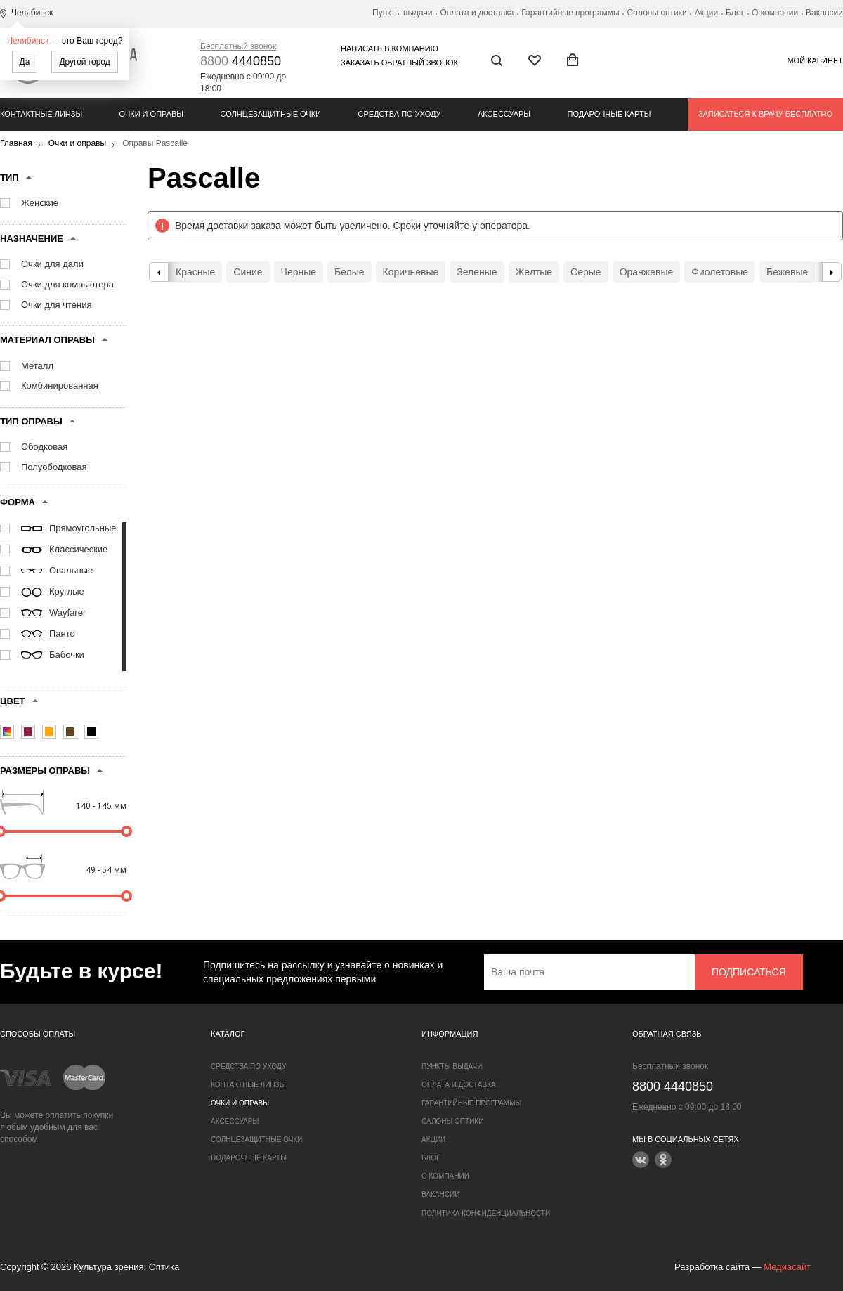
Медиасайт (787, 1266)
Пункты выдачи (402, 13)
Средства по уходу (399, 114)
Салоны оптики (657, 13)
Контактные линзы (41, 114)
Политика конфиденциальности (486, 1213)
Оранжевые (647, 272)
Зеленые (477, 272)
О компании (775, 13)
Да (25, 62)
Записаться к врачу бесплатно (765, 114)
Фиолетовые (719, 272)
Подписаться (749, 972)
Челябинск (27, 41)
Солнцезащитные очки (271, 114)
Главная (16, 143)
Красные (195, 272)
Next (832, 272)
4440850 (240, 61)
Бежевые (787, 272)
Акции (707, 13)
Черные (298, 272)
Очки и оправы (151, 114)
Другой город (84, 62)
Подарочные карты (609, 114)
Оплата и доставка (477, 13)
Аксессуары (504, 114)
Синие (247, 272)
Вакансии (824, 13)
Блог (735, 13)
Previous (159, 272)
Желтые (534, 272)
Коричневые (411, 272)
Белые (349, 272)
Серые (585, 272)
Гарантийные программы (570, 13)
